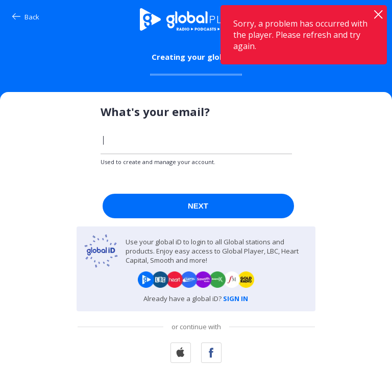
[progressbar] (196, 75)
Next (198, 205)
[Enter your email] (196, 140)
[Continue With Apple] (180, 353)
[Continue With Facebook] (211, 353)
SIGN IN (235, 298)
